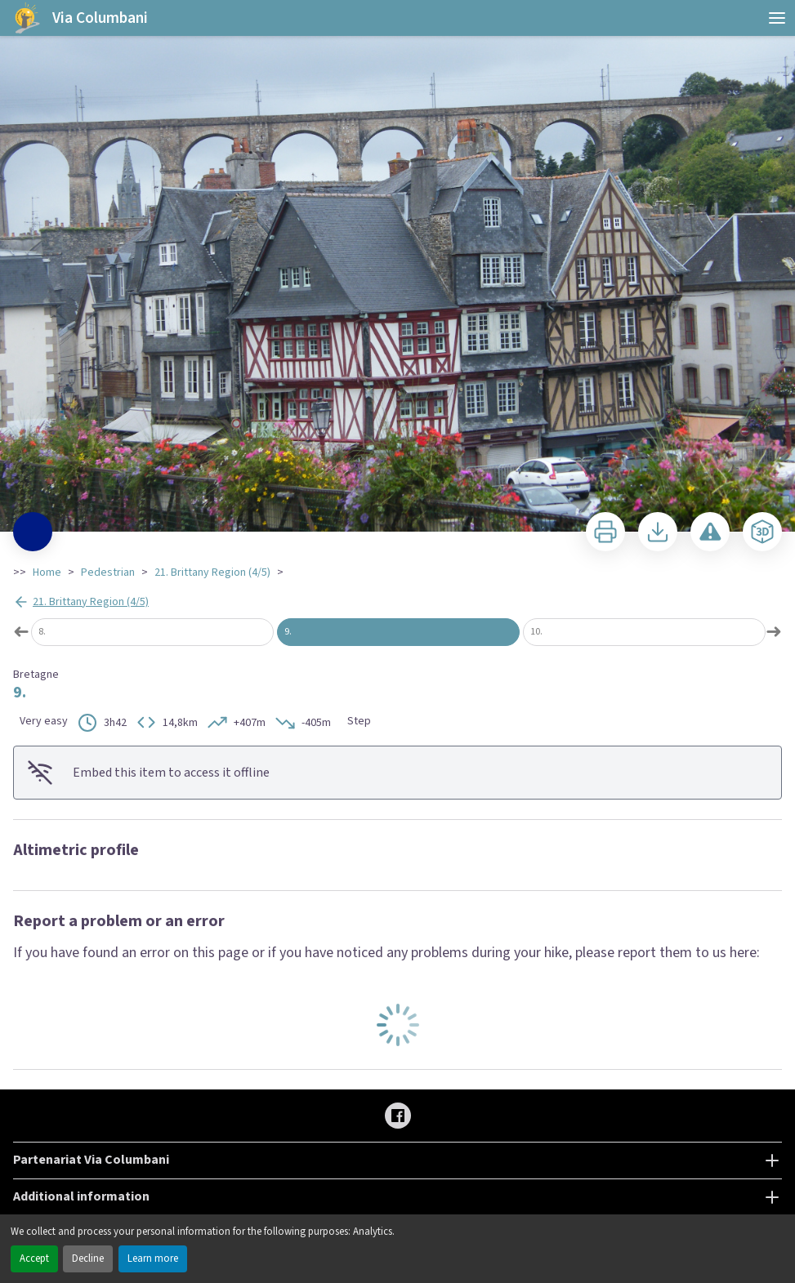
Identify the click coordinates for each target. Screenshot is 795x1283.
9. (288, 632)
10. (536, 632)
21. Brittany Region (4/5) (212, 572)
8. (42, 632)
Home (47, 572)
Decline (88, 1258)
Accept (34, 1258)
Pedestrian (108, 572)
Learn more (152, 1258)
